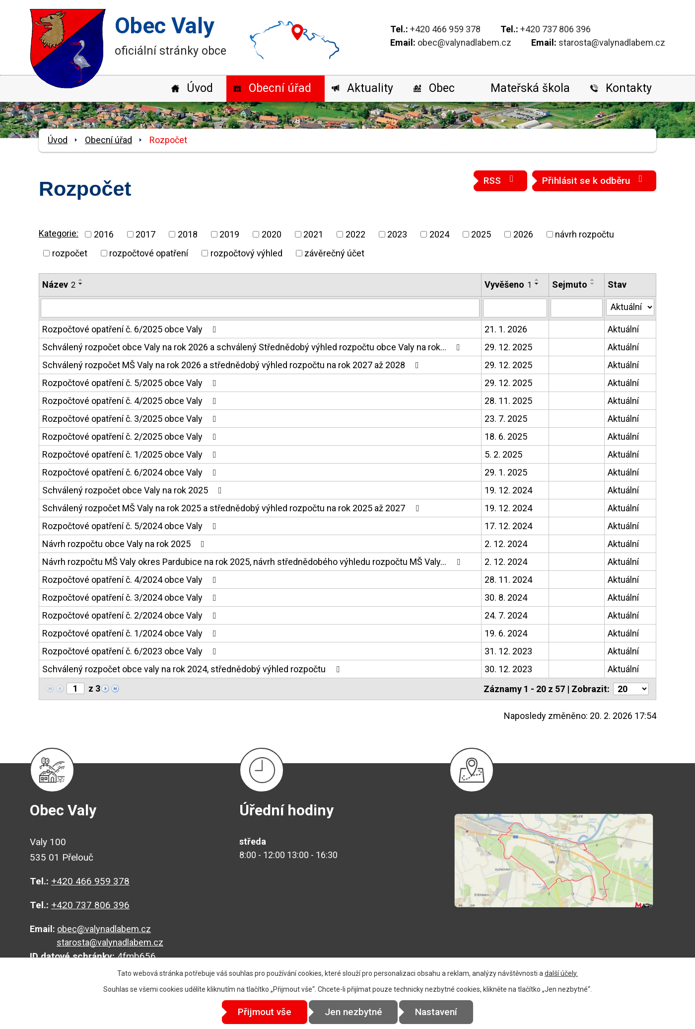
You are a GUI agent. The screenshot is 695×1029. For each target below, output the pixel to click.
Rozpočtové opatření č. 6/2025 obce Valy (131, 329)
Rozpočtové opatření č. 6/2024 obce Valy (131, 472)
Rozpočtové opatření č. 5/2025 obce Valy (131, 383)
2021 (313, 234)
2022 (355, 234)
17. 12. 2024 (508, 526)
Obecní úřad (280, 88)
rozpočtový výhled (246, 253)
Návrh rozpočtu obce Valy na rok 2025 (125, 544)
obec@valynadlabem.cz (464, 42)
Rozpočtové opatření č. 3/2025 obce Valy (131, 418)
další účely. (561, 973)
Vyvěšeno (508, 284)
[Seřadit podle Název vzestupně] (80, 280)
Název (58, 284)
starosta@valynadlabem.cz (611, 42)
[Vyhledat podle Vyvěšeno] (515, 308)
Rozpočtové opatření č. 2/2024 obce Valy (131, 615)
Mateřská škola (530, 88)
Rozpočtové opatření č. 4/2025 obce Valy (131, 401)
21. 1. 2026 (506, 329)
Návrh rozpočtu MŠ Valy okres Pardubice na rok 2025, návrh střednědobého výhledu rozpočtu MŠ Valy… (253, 561)
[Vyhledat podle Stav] (630, 307)
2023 (397, 234)
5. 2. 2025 (503, 454)
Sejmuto (569, 284)
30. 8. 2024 (506, 597)
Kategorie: (58, 233)
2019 (229, 234)
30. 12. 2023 (508, 669)
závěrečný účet (334, 253)
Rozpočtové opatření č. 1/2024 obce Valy (131, 633)
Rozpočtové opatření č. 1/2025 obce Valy (131, 454)
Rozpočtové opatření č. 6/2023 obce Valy (131, 651)
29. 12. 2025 (508, 347)
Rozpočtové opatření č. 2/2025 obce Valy (131, 436)
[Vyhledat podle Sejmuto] (577, 308)
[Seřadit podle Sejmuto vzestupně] (592, 280)
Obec (442, 88)
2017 (145, 234)
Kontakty (629, 88)
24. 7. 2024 (506, 615)
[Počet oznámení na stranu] (631, 689)
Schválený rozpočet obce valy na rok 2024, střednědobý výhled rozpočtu (193, 669)
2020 (271, 234)
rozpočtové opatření (148, 253)
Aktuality (370, 88)
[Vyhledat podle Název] (260, 308)
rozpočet (69, 253)
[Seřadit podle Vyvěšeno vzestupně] (537, 280)
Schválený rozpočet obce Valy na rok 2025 (134, 490)
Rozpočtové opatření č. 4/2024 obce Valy (131, 579)
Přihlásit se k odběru (594, 180)
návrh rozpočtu (584, 234)
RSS (500, 180)
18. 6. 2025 (506, 436)
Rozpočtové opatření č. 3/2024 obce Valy (131, 597)
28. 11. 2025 (508, 401)
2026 (523, 234)
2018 (188, 234)
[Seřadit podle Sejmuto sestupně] (592, 284)
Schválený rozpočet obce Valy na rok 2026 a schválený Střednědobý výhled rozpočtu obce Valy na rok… (253, 347)
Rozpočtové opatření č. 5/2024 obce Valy (131, 526)
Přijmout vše (264, 1012)
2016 (104, 234)
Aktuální (623, 329)
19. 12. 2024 (508, 490)
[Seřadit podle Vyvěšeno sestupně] (537, 284)
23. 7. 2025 (506, 418)
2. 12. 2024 (506, 544)
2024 (439, 234)
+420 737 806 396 (555, 29)
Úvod (200, 88)
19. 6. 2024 (506, 633)
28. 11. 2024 (508, 579)
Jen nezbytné (353, 1012)
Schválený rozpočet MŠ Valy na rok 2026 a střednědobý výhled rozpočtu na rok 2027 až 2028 (232, 365)
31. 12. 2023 (508, 651)
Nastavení (437, 1012)
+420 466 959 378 (445, 29)
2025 (481, 234)
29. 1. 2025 (506, 472)
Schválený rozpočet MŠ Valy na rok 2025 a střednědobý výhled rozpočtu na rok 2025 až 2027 (232, 508)
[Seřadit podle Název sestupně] (80, 284)
